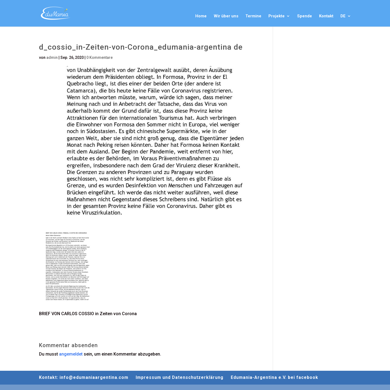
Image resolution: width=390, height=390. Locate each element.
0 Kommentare (99, 57)
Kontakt (326, 16)
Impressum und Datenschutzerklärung (179, 377)
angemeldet (71, 354)
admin (52, 57)
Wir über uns (226, 16)
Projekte (276, 16)
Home (201, 16)
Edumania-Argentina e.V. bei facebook (274, 377)
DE (343, 16)
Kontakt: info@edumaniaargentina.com (83, 377)
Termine (253, 16)
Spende (304, 16)
